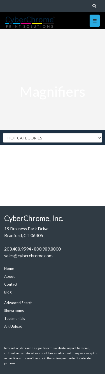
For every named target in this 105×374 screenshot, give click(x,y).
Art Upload (13, 326)
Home (9, 268)
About (9, 276)
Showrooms (14, 310)
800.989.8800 (47, 248)
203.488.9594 (17, 248)
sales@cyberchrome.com (28, 255)
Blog (7, 292)
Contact (10, 284)
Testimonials (14, 318)
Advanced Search (18, 302)
